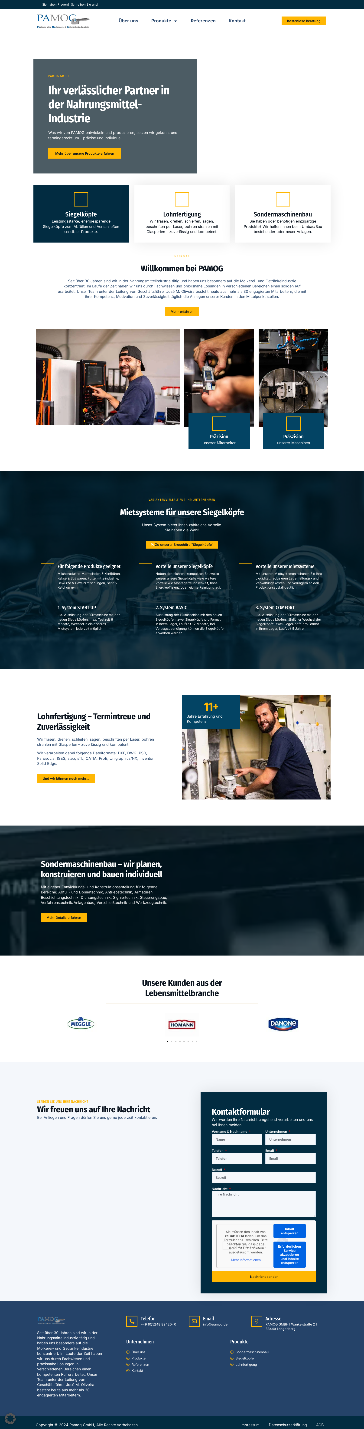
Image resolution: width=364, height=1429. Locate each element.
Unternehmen (276, 1131)
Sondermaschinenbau (283, 214)
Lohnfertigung (182, 214)
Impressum (250, 1424)
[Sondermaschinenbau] (283, 199)
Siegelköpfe (81, 214)
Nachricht (220, 1189)
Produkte (164, 21)
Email (270, 1151)
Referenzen (203, 20)
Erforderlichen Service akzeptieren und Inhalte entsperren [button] (289, 1254)
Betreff (217, 1170)
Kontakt (237, 20)
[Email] (194, 1321)
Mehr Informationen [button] (246, 1260)
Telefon (218, 1151)
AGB (320, 1424)
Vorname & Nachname (230, 1131)
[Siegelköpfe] (81, 199)
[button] (167, 1041)
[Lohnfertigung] (182, 199)
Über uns (128, 20)
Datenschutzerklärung (288, 1424)
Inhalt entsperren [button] (290, 1231)
